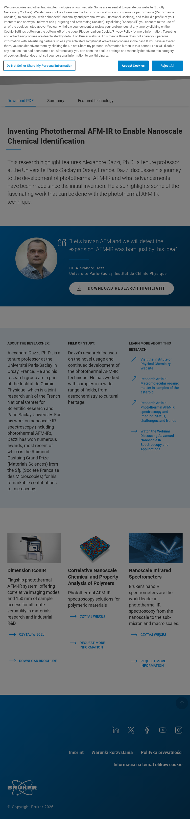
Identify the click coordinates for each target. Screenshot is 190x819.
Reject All (167, 65)
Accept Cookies (133, 65)
